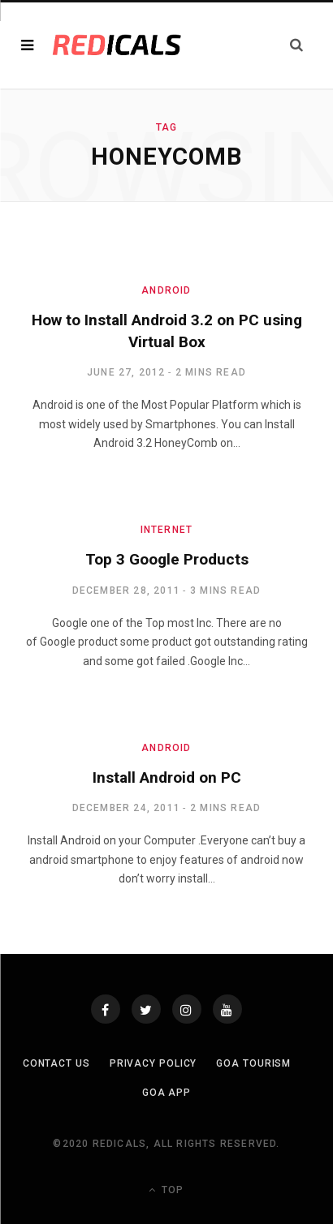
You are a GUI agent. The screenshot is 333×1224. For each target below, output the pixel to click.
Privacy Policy (153, 1063)
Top (166, 1190)
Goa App (166, 1092)
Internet (167, 529)
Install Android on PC (167, 777)
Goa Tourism (253, 1063)
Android (166, 290)
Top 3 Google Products (167, 559)
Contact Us (56, 1063)
